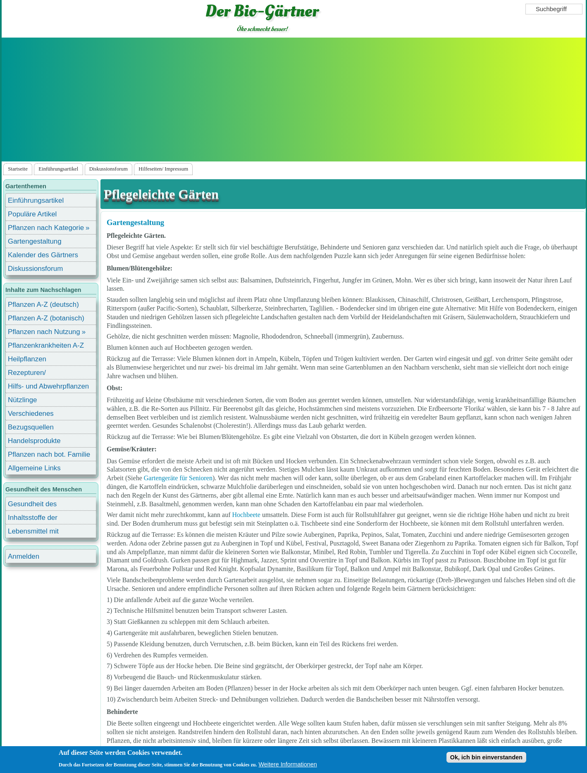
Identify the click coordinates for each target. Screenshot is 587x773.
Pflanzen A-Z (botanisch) (46, 318)
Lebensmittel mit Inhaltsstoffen (33, 532)
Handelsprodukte (34, 441)
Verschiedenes (31, 413)
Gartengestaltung (135, 222)
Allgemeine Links (34, 468)
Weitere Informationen (287, 764)
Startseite (18, 169)
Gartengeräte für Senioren (178, 477)
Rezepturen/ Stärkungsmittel (32, 374)
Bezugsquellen (31, 427)
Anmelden (23, 556)
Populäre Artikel (32, 214)
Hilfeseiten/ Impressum (163, 169)
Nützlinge (22, 400)
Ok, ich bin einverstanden (486, 757)
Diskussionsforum (108, 169)
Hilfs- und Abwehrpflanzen (48, 386)
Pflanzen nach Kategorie (46, 228)
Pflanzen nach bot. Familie (49, 454)
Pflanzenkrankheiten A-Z (46, 345)
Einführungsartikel (58, 169)
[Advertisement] (293, 99)
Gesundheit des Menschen (32, 505)
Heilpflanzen (27, 359)
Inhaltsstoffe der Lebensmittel (32, 519)
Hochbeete (246, 514)
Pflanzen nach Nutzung (44, 332)
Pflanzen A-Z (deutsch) (43, 304)
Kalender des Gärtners (43, 255)
